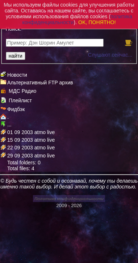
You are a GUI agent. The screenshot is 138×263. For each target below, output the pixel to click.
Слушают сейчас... (110, 55)
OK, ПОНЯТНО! (97, 22)
